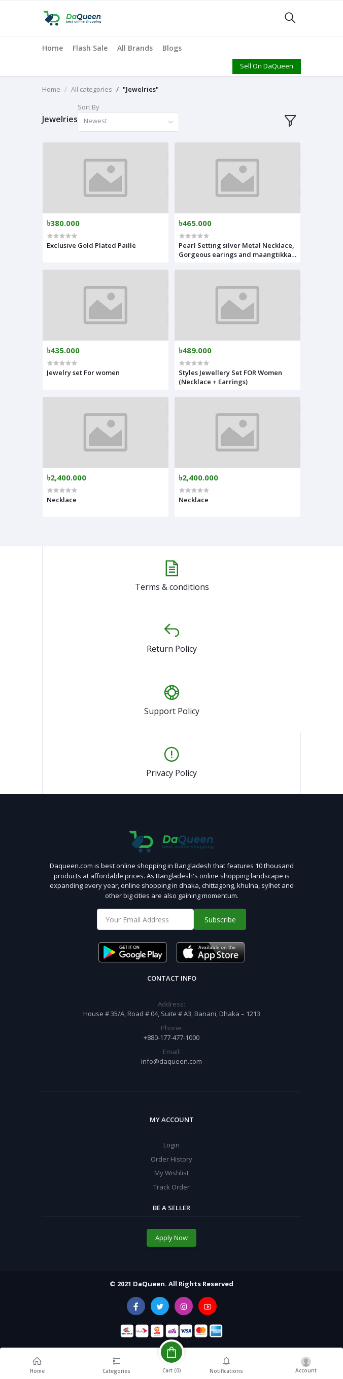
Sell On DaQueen (266, 65)
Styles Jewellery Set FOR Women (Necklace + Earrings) (230, 377)
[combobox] (128, 122)
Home (52, 48)
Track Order (171, 1186)
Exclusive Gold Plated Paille (91, 245)
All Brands (135, 48)
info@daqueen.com (171, 1061)
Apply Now (171, 1237)
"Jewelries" (141, 89)
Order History (171, 1159)
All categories (91, 89)
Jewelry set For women (83, 372)
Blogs (172, 48)
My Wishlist (171, 1172)
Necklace (62, 499)
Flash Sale (90, 48)
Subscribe (220, 919)
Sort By (88, 106)
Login (171, 1144)
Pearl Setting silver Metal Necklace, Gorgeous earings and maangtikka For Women (236, 250)
